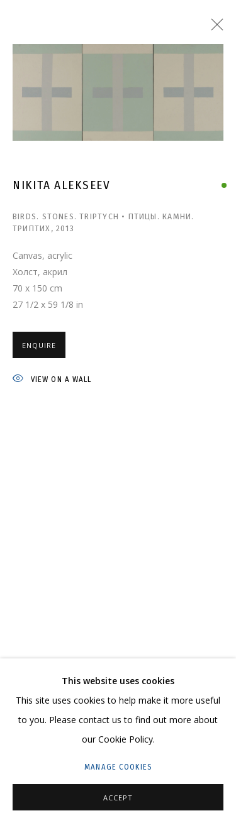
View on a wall (52, 380)
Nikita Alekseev (62, 185)
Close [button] (214, 28)
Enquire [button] (39, 345)
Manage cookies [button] (118, 766)
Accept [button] (118, 797)
